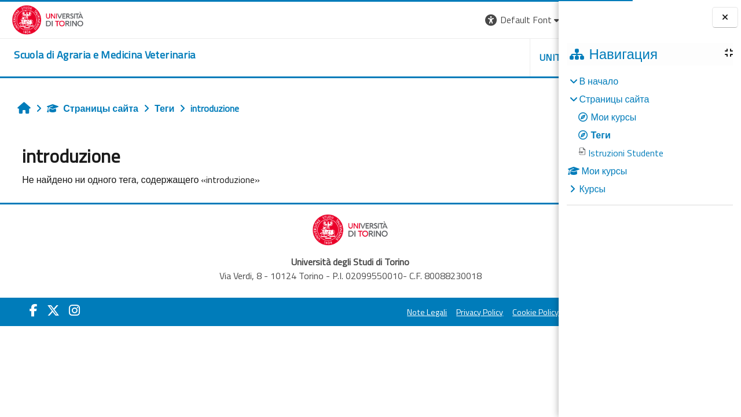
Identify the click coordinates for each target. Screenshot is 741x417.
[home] (93, 55)
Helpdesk (488, 57)
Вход (539, 20)
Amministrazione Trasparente (491, 312)
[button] (393, 20)
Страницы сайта (87, 108)
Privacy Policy (349, 312)
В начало (598, 81)
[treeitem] (649, 135)
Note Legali (297, 312)
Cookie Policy (405, 312)
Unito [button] (423, 57)
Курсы (592, 189)
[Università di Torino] (36, 18)
